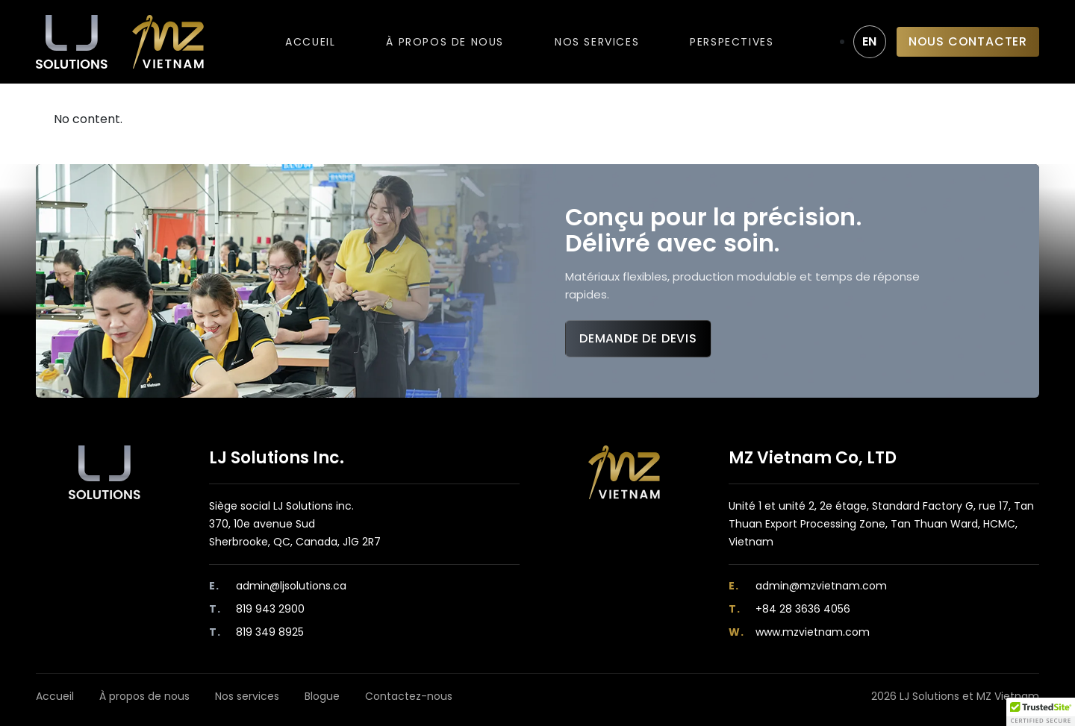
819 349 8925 (270, 632)
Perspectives (731, 41)
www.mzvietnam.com (812, 632)
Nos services (597, 41)
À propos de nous (445, 41)
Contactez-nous (408, 696)
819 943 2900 (270, 608)
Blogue (322, 696)
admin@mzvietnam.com (821, 585)
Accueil (310, 41)
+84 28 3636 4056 (802, 608)
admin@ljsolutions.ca (291, 585)
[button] (1040, 712)
